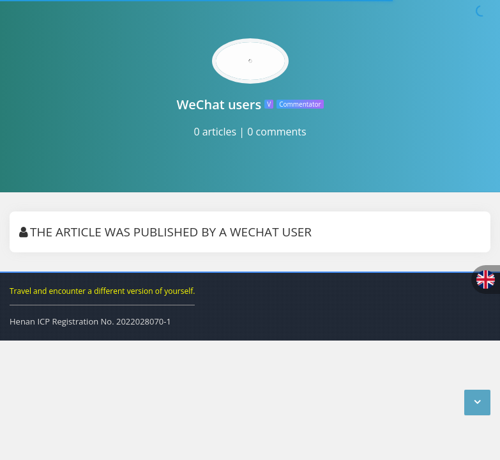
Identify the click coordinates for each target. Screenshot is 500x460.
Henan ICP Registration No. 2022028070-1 (90, 321)
